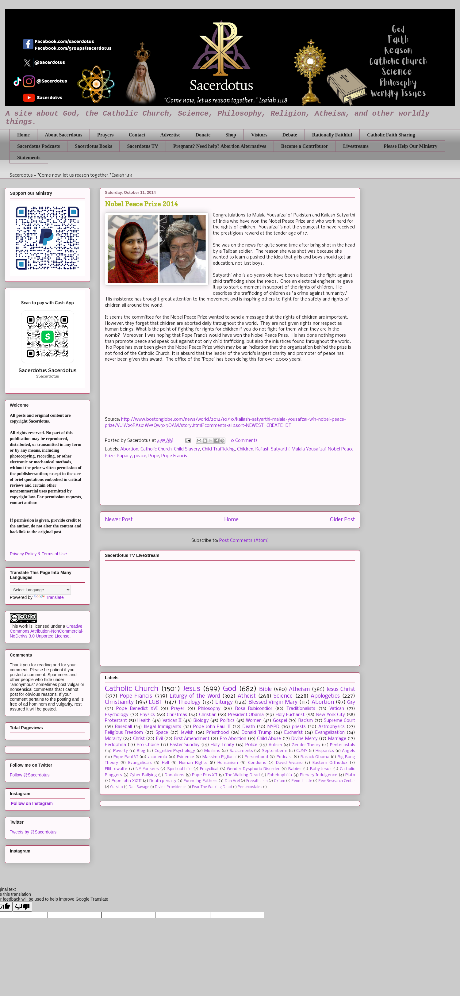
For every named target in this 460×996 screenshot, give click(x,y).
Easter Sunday (185, 744)
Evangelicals (140, 762)
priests (299, 726)
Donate (202, 134)
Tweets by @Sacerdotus (33, 831)
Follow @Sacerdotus (29, 774)
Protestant (116, 720)
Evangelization (330, 732)
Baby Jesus (321, 769)
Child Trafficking (218, 449)
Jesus (191, 689)
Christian (208, 714)
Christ (139, 738)
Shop (230, 134)
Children (245, 449)
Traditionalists (300, 708)
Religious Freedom (124, 732)
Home (23, 134)
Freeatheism (257, 781)
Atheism (299, 689)
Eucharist (293, 732)
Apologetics (325, 696)
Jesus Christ (341, 689)
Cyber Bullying (143, 775)
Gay (351, 702)
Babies (294, 769)
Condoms (257, 762)
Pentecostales (250, 787)
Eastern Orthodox (329, 762)
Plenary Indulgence (318, 775)
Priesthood (217, 732)
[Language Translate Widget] (40, 590)
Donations (174, 775)
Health (144, 720)
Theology (189, 702)
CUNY (301, 751)
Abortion (129, 449)
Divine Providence (170, 787)
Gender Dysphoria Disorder (253, 769)
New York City (330, 714)
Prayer (177, 708)
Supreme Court (339, 720)
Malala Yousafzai (309, 449)
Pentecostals (342, 745)
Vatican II (172, 720)
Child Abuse (269, 738)
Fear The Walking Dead (212, 787)
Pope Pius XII (204, 775)
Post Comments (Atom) (244, 540)
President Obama (246, 714)
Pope (153, 456)
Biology (201, 720)
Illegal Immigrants (162, 726)
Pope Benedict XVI (137, 708)
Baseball (123, 726)
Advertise (170, 134)
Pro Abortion (233, 738)
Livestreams (356, 146)
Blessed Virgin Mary (272, 702)
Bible (265, 689)
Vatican (336, 708)
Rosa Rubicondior (253, 708)
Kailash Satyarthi (272, 449)
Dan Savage (138, 787)
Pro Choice (148, 744)
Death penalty (162, 781)
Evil (159, 738)
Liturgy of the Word (195, 696)
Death (249, 726)
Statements (28, 157)
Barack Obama (315, 757)
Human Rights (193, 762)
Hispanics (325, 751)
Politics (227, 720)
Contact (136, 134)
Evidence (185, 757)
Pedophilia (115, 744)
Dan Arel (232, 781)
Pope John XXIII (126, 781)
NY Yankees (147, 769)
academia (157, 757)
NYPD (273, 726)
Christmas (177, 714)
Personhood (256, 757)
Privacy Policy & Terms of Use (38, 553)
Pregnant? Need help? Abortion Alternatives (219, 146)
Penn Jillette (301, 781)
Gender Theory (306, 745)
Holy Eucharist (290, 714)
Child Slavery (187, 449)
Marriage (337, 738)
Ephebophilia (279, 775)
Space (161, 732)
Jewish (187, 732)
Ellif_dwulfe (116, 769)
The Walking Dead (242, 775)
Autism (275, 745)
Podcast (284, 757)
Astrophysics (331, 726)
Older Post (342, 520)
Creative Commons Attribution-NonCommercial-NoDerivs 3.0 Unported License (46, 631)
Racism (305, 720)
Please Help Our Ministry (410, 146)
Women (254, 720)
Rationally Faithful (332, 134)
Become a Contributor (304, 146)
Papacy (124, 456)
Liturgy (224, 702)
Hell (165, 762)
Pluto (350, 775)
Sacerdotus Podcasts (38, 146)
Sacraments (241, 751)
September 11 (274, 751)
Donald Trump (256, 732)
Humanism (227, 762)
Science (283, 696)
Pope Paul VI (125, 757)
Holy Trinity (222, 744)
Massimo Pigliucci (219, 757)
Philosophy (209, 708)
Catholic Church (156, 449)
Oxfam (279, 781)
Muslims (212, 751)
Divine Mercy (304, 738)
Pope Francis (174, 456)
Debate (289, 134)
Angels (348, 751)
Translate (49, 597)
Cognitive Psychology (175, 751)
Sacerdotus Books (93, 146)
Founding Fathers (200, 781)
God (229, 689)
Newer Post (119, 520)
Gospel (280, 720)
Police (251, 744)
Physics (147, 714)
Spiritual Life (179, 769)
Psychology (116, 714)
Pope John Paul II (211, 726)
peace (140, 456)
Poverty (120, 751)
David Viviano (289, 762)
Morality (113, 738)
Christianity (119, 702)
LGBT (156, 702)
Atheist (247, 696)
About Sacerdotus (63, 134)
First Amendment (191, 738)
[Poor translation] (22, 907)
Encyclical (209, 769)
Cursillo (116, 787)
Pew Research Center (336, 781)
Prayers (105, 134)
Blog (141, 751)
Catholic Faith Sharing (391, 134)
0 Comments (244, 440)
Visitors (259, 134)
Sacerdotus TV (142, 146)
